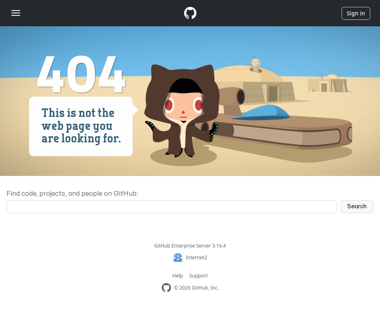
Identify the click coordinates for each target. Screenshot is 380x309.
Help (177, 275)
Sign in (356, 13)
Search (357, 206)
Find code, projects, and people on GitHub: (72, 193)
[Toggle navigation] (16, 13)
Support (198, 275)
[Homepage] (190, 13)
